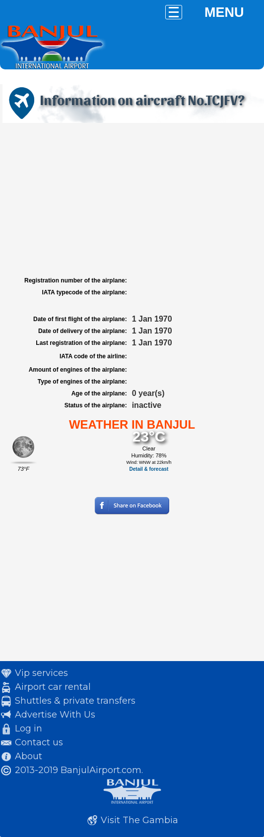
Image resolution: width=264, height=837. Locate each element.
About (28, 756)
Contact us (39, 742)
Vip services (41, 673)
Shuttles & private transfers (75, 700)
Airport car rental (53, 686)
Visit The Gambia (139, 820)
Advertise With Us (55, 714)
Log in (28, 728)
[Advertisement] (132, 199)
